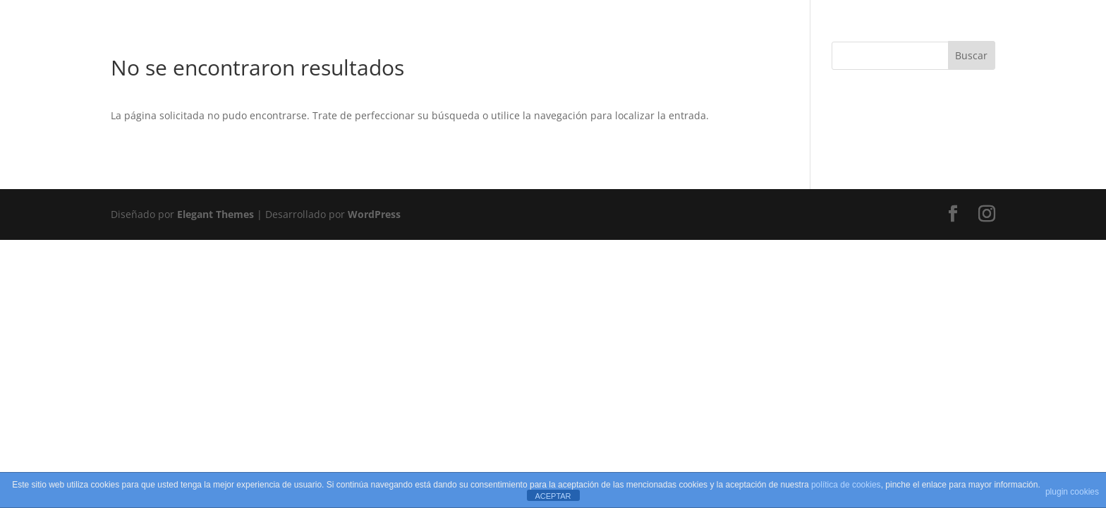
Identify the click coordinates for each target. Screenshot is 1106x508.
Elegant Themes (215, 214)
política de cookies (846, 485)
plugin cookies (1072, 492)
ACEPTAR (553, 496)
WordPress (374, 214)
